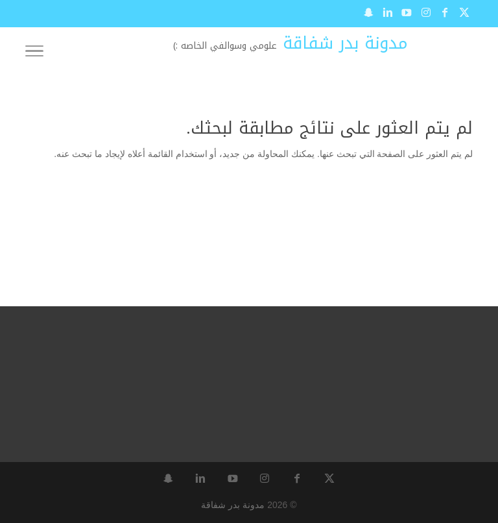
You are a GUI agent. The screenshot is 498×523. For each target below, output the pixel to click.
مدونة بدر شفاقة (233, 505)
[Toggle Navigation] (34, 53)
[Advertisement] (369, 248)
